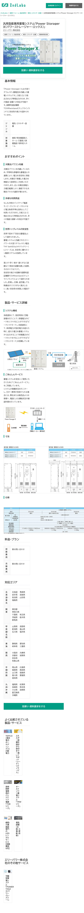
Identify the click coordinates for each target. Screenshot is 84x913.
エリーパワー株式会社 (11, 30)
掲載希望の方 (74, 5)
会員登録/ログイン (54, 5)
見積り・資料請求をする (32, 70)
